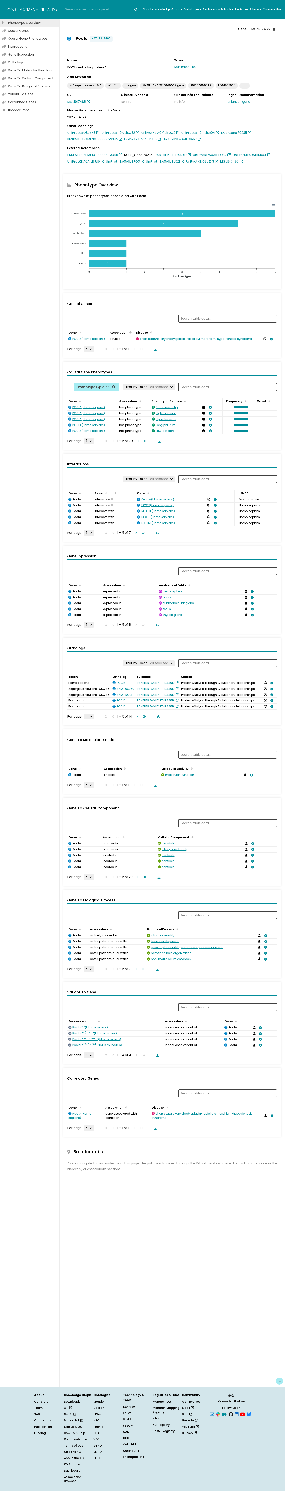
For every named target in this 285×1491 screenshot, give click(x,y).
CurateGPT (131, 1451)
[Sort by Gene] (79, 332)
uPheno (98, 1414)
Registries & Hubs (248, 9)
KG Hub (158, 1418)
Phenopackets (133, 1457)
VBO (96, 1439)
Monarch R (73, 1420)
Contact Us (42, 1420)
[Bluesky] (249, 1414)
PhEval (127, 1413)
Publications (43, 1427)
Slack (188, 1408)
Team (38, 1408)
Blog (187, 1414)
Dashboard (72, 1471)
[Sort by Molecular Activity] (191, 768)
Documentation (75, 1439)
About (147, 9)
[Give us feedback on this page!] (279, 1381)
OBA (96, 1433)
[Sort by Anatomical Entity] (188, 585)
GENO (97, 1446)
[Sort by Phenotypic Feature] (184, 401)
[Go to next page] (137, 441)
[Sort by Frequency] (244, 401)
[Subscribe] (212, 1414)
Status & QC (73, 1427)
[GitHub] (231, 1414)
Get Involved (191, 1402)
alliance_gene (239, 101)
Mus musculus (185, 67)
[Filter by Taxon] (149, 387)
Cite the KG (72, 1452)
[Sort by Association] (129, 332)
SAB (37, 1414)
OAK (126, 1432)
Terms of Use (73, 1446)
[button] (240, 407)
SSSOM (128, 1426)
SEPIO (97, 1452)
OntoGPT (129, 1444)
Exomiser (129, 1407)
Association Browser (73, 1479)
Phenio (98, 1427)
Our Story (41, 1402)
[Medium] (224, 1414)
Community (272, 9)
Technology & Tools (218, 9)
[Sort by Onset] (268, 401)
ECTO (97, 1458)
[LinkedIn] (237, 1414)
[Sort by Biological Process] (176, 929)
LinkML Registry (164, 1431)
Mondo (98, 1402)
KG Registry (161, 1425)
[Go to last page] (144, 441)
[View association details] (270, 339)
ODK (126, 1438)
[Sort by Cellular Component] (191, 837)
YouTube (190, 1427)
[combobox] (101, 9)
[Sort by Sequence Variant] (98, 1021)
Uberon (98, 1408)
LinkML (127, 1419)
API (68, 1408)
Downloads (72, 1402)
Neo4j (70, 1414)
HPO (96, 1420)
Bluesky (189, 1433)
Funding (40, 1433)
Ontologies (192, 9)
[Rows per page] (89, 349)
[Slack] (218, 1414)
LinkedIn (189, 1420)
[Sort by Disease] (150, 332)
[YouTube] (242, 1414)
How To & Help (74, 1433)
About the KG (74, 1458)
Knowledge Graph (168, 9)
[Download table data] (154, 349)
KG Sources (72, 1464)
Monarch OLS (162, 1402)
